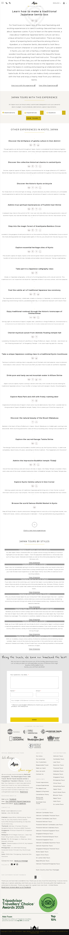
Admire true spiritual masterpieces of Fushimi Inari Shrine (34, 205)
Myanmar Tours (58, 765)
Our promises (40, 759)
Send (34, 719)
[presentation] (25, 712)
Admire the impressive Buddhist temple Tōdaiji (34, 461)
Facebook (13, 799)
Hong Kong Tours (59, 786)
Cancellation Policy (42, 794)
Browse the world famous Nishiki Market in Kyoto (34, 503)
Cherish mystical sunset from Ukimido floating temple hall (34, 333)
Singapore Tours (58, 777)
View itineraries (34, 562)
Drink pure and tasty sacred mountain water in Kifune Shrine (34, 375)
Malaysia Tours (58, 774)
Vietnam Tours (58, 756)
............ (38, 867)
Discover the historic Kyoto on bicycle (34, 184)
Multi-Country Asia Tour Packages (47, 870)
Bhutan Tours (57, 795)
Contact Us (39, 774)
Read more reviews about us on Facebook (16, 887)
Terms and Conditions (39, 798)
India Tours (57, 801)
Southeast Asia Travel (41, 802)
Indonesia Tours (58, 771)
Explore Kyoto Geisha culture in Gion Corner (34, 482)
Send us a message (21, 861)
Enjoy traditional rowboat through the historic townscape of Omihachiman (34, 312)
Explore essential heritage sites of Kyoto (34, 248)
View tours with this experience (23, 85)
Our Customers (41, 762)
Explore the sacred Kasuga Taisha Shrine (34, 439)
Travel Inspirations (42, 782)
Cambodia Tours (58, 759)
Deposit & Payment (42, 791)
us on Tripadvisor (20, 803)
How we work (40, 771)
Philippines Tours (59, 780)
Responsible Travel (42, 765)
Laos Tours (56, 762)
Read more (24, 792)
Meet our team (41, 768)
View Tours (33, 118)
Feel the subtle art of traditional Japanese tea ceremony (34, 290)
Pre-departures (41, 788)
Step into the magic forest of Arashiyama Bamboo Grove (34, 226)
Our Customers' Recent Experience (18, 801)
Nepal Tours (57, 798)
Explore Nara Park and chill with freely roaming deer (34, 397)
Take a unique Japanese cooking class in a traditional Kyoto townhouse (34, 354)
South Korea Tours (59, 792)
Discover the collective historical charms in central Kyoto (34, 162)
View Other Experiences (48, 85)
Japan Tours (57, 789)
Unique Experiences (42, 785)
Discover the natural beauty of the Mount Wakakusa (34, 418)
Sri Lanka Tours (58, 804)
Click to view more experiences (34, 530)
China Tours (57, 783)
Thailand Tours (58, 768)
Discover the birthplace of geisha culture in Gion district (34, 141)
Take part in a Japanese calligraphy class (34, 269)
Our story (39, 756)
